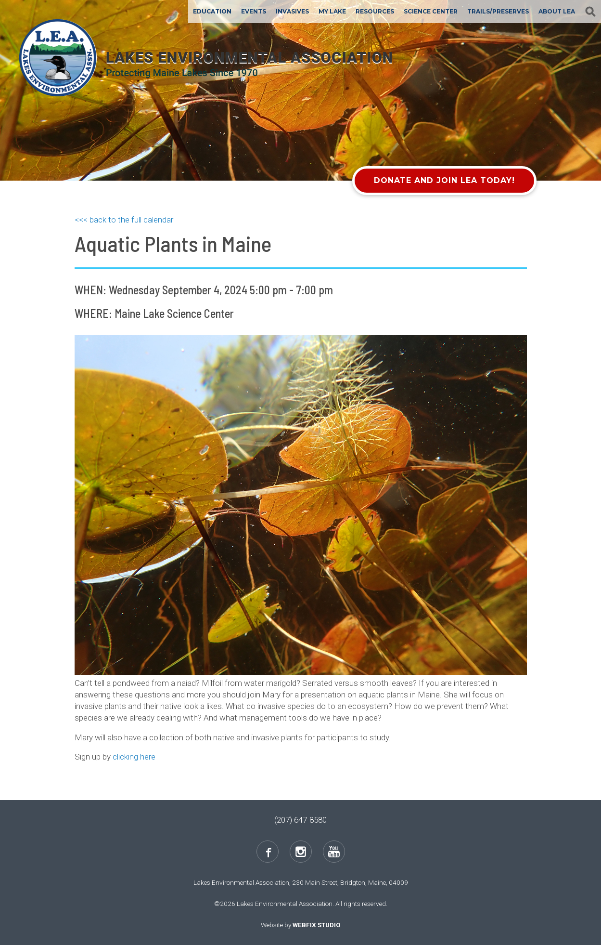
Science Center (431, 11)
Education (212, 11)
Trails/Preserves (498, 11)
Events (253, 11)
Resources (375, 11)
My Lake (332, 11)
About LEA (556, 11)
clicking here (134, 756)
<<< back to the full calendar (124, 219)
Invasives (292, 11)
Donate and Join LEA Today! (444, 180)
